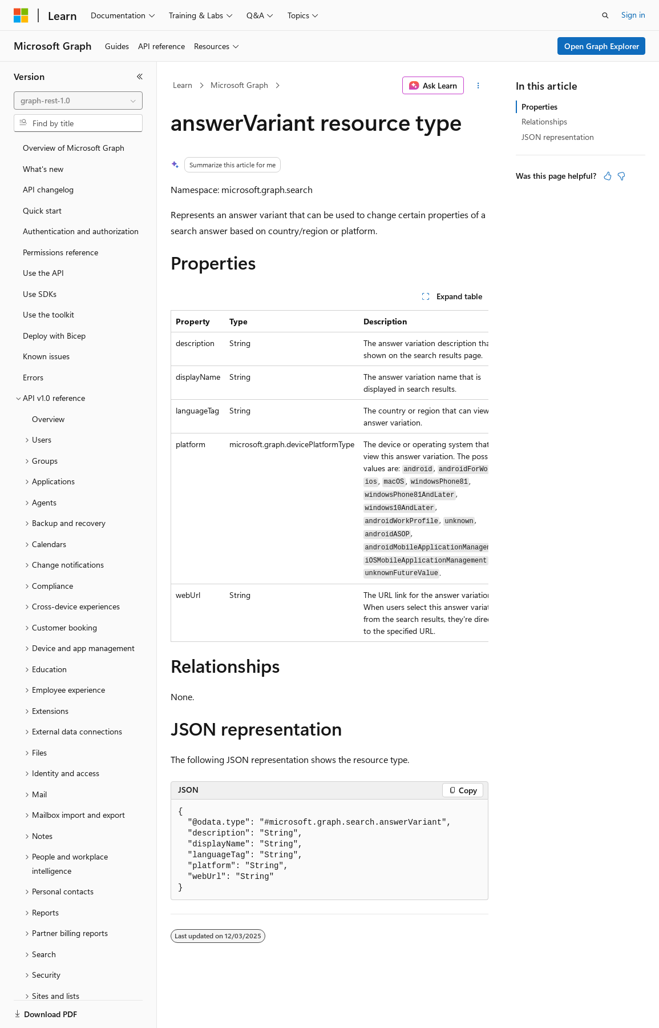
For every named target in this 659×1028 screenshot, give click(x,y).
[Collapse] (140, 76)
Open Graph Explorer (601, 46)
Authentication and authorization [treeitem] (81, 231)
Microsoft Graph (239, 84)
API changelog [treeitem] (48, 189)
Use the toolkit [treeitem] (48, 314)
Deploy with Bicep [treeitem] (54, 335)
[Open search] (605, 15)
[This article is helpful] (607, 176)
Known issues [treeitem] (46, 356)
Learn (182, 84)
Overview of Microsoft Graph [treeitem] (73, 147)
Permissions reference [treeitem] (60, 252)
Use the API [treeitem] (43, 272)
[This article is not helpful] (621, 176)
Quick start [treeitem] (42, 210)
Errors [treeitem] (33, 377)
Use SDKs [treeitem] (39, 293)
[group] (329, 476)
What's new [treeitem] (43, 168)
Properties (539, 106)
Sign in (633, 14)
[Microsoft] (21, 15)
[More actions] (478, 86)
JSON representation (557, 136)
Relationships (544, 121)
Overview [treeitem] (48, 418)
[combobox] (78, 100)
